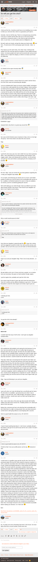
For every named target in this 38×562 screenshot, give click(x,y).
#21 (36, 27)
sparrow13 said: (5, 110)
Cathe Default (4, 558)
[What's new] (33, 1)
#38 (36, 438)
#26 (36, 151)
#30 (36, 256)
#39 (36, 458)
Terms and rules (10, 560)
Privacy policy (18, 560)
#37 (36, 423)
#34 (36, 329)
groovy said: (4, 230)
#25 (36, 134)
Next (16, 18)
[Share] (34, 27)
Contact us (3, 560)
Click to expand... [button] (19, 214)
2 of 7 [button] (11, 18)
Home (26, 560)
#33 (36, 306)
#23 (36, 78)
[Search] (36, 1)
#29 (36, 227)
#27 (36, 170)
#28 (36, 198)
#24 (36, 107)
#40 (36, 522)
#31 (36, 269)
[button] (2, 2)
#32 (36, 293)
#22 (36, 65)
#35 (36, 345)
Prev (6, 18)
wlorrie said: (4, 309)
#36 (36, 388)
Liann (3, 16)
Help (23, 560)
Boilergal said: (5, 441)
